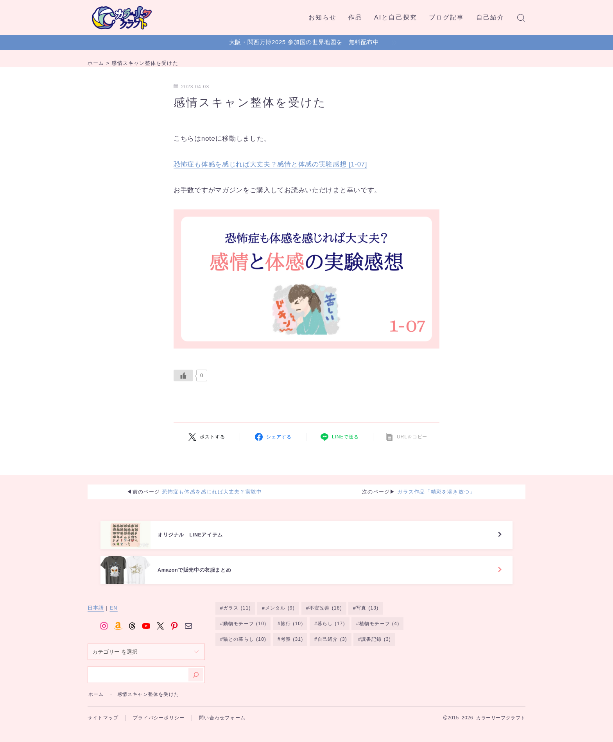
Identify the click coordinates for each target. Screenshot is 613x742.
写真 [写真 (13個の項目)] (367, 621)
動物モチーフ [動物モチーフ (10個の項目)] (244, 637)
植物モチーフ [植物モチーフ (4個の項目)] (379, 637)
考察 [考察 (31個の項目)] (291, 653)
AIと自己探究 (395, 17)
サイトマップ (103, 730)
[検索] (195, 687)
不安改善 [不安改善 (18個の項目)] (325, 621)
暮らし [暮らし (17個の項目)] (331, 637)
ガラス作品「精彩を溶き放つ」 (436, 493)
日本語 (96, 620)
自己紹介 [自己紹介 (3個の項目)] (332, 653)
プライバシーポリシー (159, 730)
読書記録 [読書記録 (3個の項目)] (376, 653)
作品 (355, 17)
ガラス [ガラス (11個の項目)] (237, 621)
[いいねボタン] (183, 375)
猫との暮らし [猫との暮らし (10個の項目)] (244, 653)
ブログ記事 (446, 17)
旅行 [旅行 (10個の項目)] (291, 637)
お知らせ (322, 17)
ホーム (96, 707)
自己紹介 (490, 17)
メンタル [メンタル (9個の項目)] (280, 621)
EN (114, 620)
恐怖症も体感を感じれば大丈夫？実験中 (212, 493)
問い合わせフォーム (222, 730)
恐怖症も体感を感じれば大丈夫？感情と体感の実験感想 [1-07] (270, 164)
